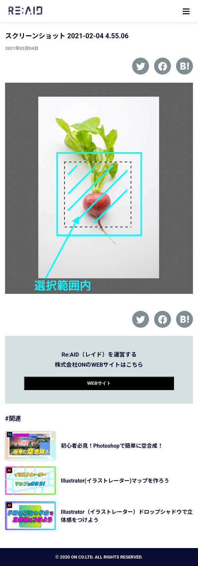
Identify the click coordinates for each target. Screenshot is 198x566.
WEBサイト (99, 383)
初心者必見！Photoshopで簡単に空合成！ (112, 446)
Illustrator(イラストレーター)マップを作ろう (115, 481)
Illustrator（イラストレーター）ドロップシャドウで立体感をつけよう (127, 516)
